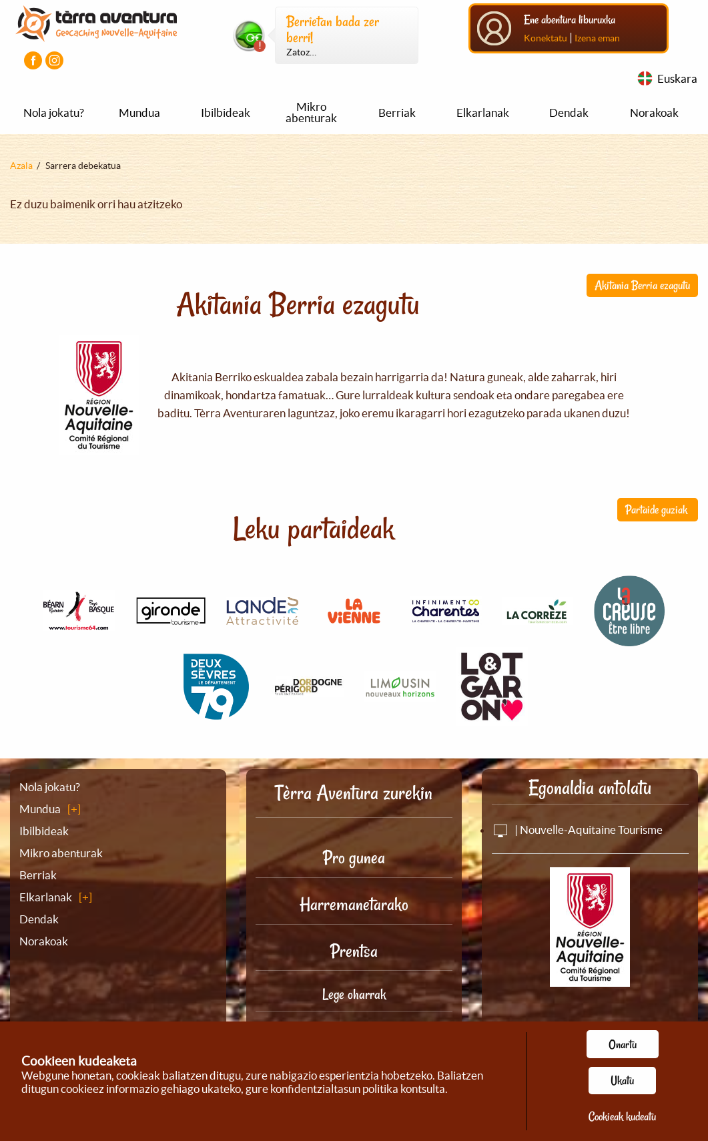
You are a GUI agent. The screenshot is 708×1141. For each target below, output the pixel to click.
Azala (21, 165)
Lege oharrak (354, 994)
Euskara (677, 78)
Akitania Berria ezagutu (642, 285)
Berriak (397, 112)
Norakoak (654, 112)
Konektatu (545, 38)
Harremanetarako (354, 904)
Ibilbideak (225, 112)
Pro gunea (354, 857)
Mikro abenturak (311, 112)
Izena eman (597, 38)
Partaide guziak (657, 509)
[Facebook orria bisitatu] (33, 60)
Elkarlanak (482, 112)
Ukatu (622, 1080)
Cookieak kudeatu (622, 1116)
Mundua (139, 112)
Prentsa (354, 951)
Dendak (569, 112)
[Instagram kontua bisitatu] (54, 60)
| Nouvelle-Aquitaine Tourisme (577, 829)
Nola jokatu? (53, 112)
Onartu (623, 1044)
